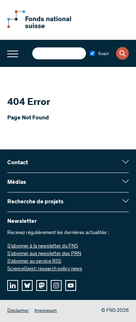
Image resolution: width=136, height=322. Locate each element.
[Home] (47, 27)
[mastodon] (41, 285)
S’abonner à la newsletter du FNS (42, 246)
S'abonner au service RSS (34, 261)
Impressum (45, 311)
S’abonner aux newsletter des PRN (44, 254)
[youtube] (70, 285)
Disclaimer (18, 311)
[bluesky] (27, 285)
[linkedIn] (12, 285)
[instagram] (56, 285)
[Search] (122, 53)
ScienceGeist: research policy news (44, 269)
